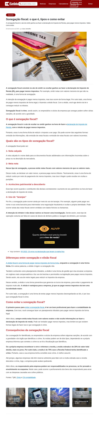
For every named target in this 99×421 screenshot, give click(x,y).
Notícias (43, 4)
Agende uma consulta (76, 4)
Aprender (11, 15)
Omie (19, 377)
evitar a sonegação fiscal (34, 307)
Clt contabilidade (29, 377)
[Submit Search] (20, 4)
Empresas (52, 4)
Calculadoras (63, 4)
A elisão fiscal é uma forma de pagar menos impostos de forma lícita (32, 263)
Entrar (90, 4)
